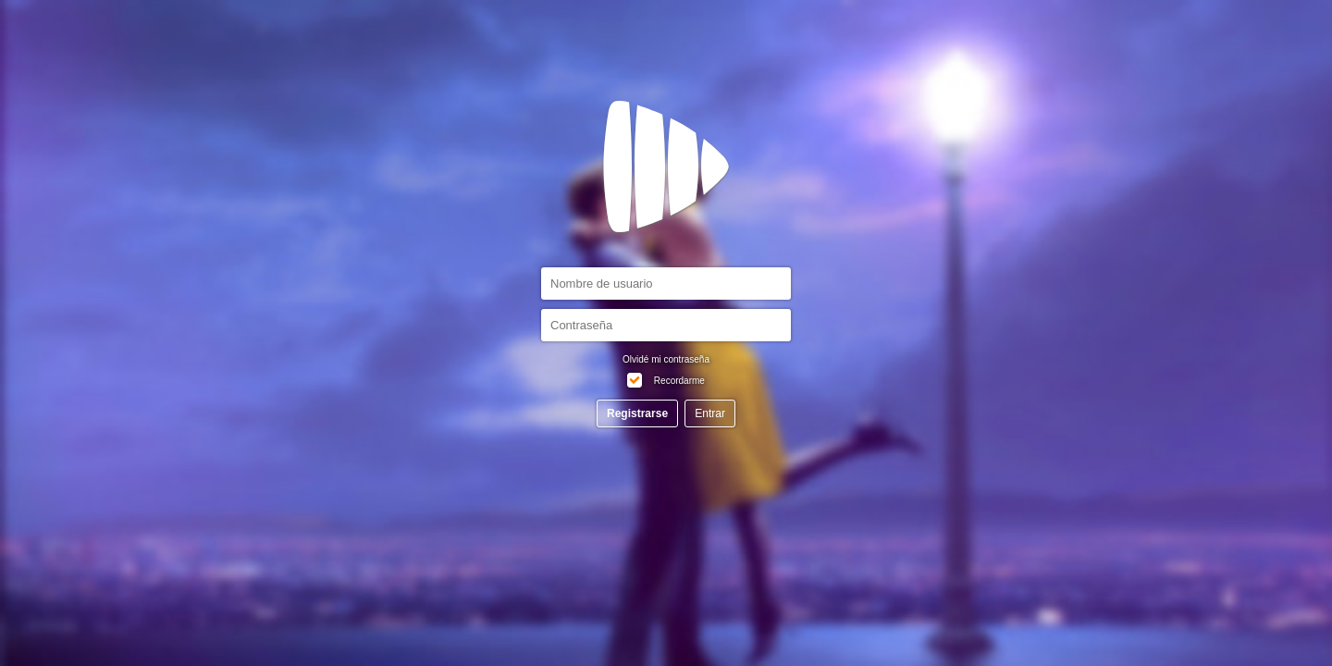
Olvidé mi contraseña (666, 359)
